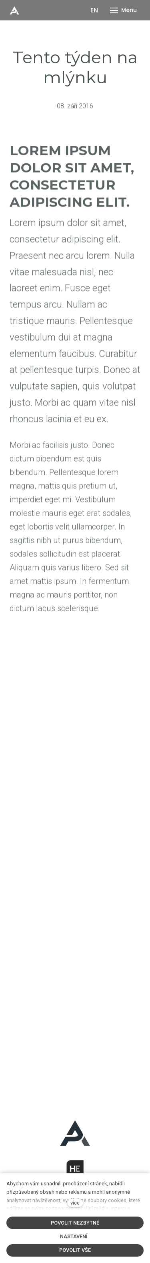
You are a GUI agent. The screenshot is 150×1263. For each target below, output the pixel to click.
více (75, 1203)
